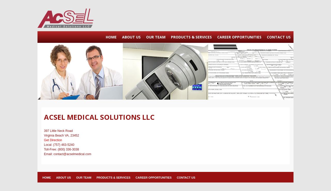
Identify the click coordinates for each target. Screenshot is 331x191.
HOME (111, 37)
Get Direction (53, 140)
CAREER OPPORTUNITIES (239, 37)
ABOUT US (131, 37)
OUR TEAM (156, 37)
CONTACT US (279, 37)
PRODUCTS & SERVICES (191, 37)
